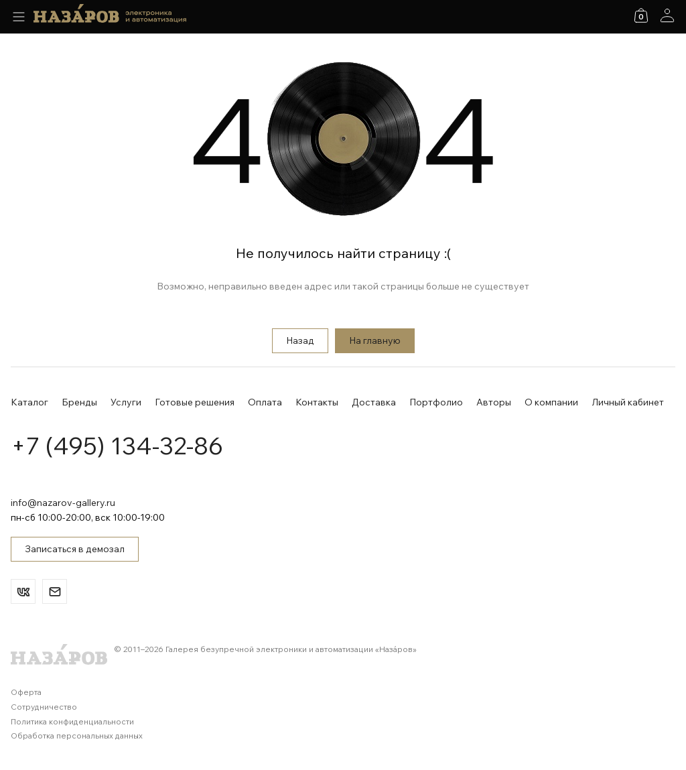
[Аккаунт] (667, 15)
